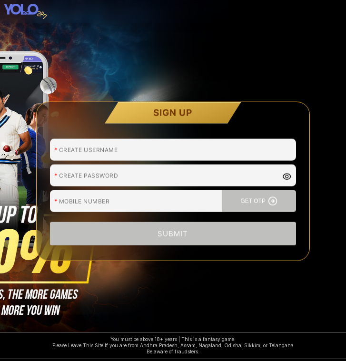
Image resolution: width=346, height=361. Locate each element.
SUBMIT (173, 229)
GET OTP (259, 196)
